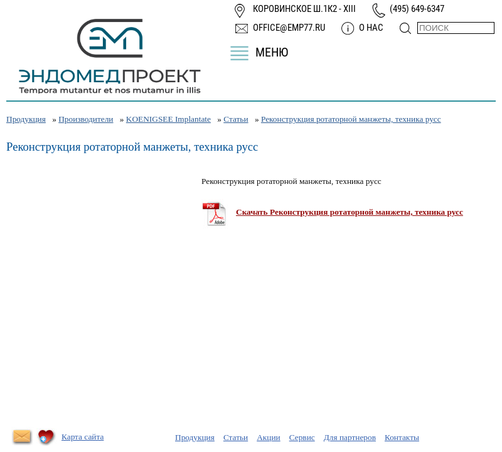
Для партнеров (350, 437)
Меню (271, 52)
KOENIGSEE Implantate (168, 119)
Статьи (235, 119)
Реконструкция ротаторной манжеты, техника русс (351, 119)
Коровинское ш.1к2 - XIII (304, 8)
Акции (268, 437)
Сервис (302, 437)
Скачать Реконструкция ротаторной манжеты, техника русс (349, 212)
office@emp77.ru (289, 27)
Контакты (402, 437)
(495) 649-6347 (417, 8)
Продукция (26, 119)
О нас (371, 27)
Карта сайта (82, 436)
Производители (85, 119)
